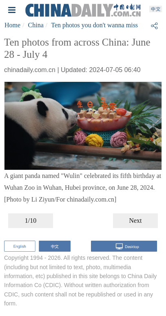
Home (12, 25)
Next (135, 220)
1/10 (30, 220)
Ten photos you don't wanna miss (94, 25)
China (36, 25)
